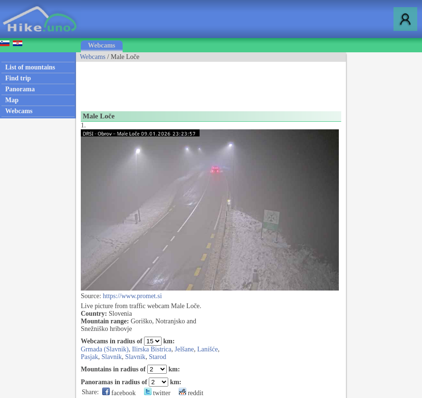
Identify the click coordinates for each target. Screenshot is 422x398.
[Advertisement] (249, 83)
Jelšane (184, 349)
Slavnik (112, 356)
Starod (157, 356)
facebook (119, 393)
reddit (191, 393)
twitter (157, 393)
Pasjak (89, 356)
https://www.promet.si (132, 296)
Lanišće (207, 349)
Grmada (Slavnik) (105, 349)
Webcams (101, 45)
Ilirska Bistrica (152, 349)
